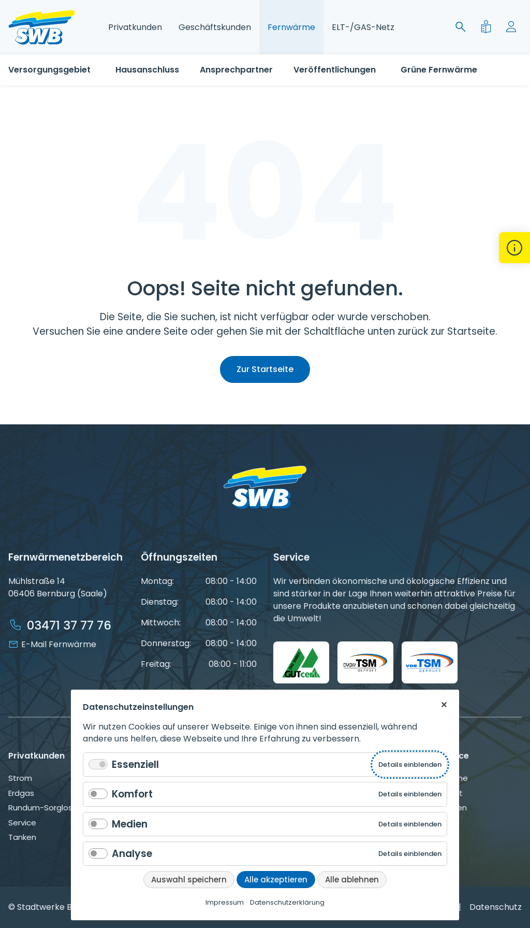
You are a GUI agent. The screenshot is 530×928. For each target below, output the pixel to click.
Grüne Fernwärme (439, 70)
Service (22, 822)
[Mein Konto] (513, 27)
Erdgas (21, 793)
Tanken (22, 837)
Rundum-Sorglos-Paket (53, 807)
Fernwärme (291, 27)
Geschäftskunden (215, 27)
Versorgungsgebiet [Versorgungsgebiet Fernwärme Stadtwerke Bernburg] (49, 70)
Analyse (132, 854)
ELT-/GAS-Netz (363, 27)
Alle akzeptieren (275, 879)
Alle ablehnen (352, 879)
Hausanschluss (147, 70)
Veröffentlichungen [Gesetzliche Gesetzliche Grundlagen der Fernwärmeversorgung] (334, 70)
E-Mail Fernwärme (58, 644)
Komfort (132, 794)
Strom (20, 778)
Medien (130, 824)
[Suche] (463, 27)
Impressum (224, 902)
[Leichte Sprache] (487, 27)
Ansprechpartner (236, 70)
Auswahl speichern (189, 879)
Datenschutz (495, 907)
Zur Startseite (265, 369)
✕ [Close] (443, 704)
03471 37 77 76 (69, 625)
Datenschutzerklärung (287, 902)
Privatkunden (135, 27)
